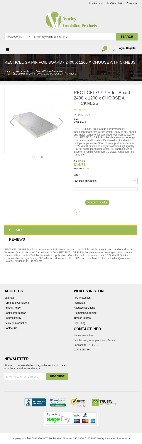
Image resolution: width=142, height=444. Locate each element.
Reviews (17, 239)
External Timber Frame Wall (49, 71)
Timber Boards (82, 318)
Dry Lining (79, 323)
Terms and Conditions (16, 302)
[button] (11, 122)
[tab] (70, 230)
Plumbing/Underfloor (85, 313)
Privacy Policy (12, 307)
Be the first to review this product (80, 110)
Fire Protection (82, 297)
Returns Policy (12, 318)
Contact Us (10, 328)
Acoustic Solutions (84, 307)
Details (16, 230)
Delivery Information (16, 323)
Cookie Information (15, 313)
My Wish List (114, 3)
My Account (96, 3)
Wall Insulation (23, 71)
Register (131, 48)
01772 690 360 (82, 349)
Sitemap (9, 297)
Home (7, 71)
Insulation (79, 302)
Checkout (132, 3)
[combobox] (71, 36)
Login (121, 48)
